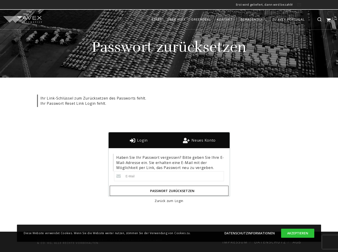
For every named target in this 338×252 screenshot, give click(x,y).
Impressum (235, 242)
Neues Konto (203, 140)
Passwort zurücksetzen (172, 191)
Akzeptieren (297, 233)
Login (142, 140)
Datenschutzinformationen (249, 233)
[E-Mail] (169, 176)
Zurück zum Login (169, 201)
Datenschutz (270, 242)
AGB (297, 242)
